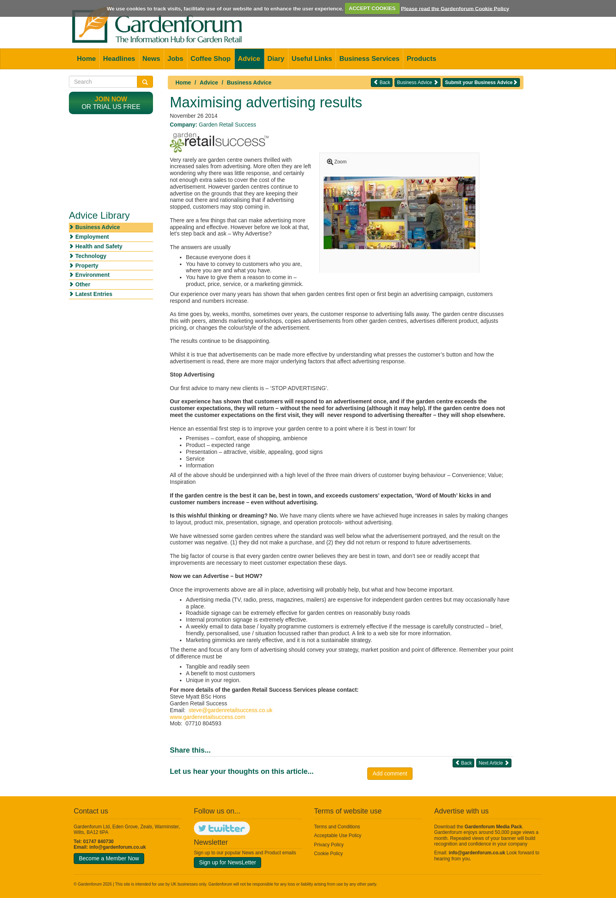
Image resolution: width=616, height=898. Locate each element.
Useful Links (312, 58)
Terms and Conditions (337, 827)
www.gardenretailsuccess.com (207, 717)
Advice (249, 58)
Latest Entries (94, 294)
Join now (111, 99)
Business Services (369, 58)
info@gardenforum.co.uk (117, 847)
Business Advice (249, 82)
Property (87, 265)
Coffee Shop (211, 58)
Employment (92, 237)
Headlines (119, 58)
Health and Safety (98, 246)
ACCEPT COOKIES (372, 8)
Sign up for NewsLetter (227, 862)
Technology (91, 256)
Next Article (494, 763)
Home (86, 58)
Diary (276, 58)
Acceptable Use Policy (337, 835)
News (151, 58)
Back (381, 82)
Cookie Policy (328, 853)
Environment (92, 275)
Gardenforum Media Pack (493, 827)
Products (421, 58)
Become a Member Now (109, 858)
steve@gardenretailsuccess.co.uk (231, 710)
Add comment (389, 773)
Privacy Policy (329, 845)
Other (82, 284)
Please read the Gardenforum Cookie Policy (455, 8)
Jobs (175, 58)
